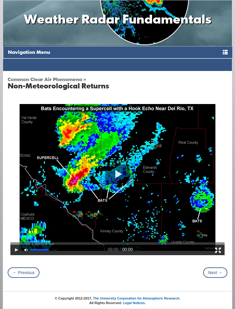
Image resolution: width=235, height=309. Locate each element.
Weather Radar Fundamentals (117, 19)
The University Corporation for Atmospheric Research (136, 298)
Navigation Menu (29, 52)
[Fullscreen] (218, 250)
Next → (215, 272)
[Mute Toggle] (26, 250)
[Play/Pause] (17, 250)
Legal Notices (134, 303)
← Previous (24, 272)
